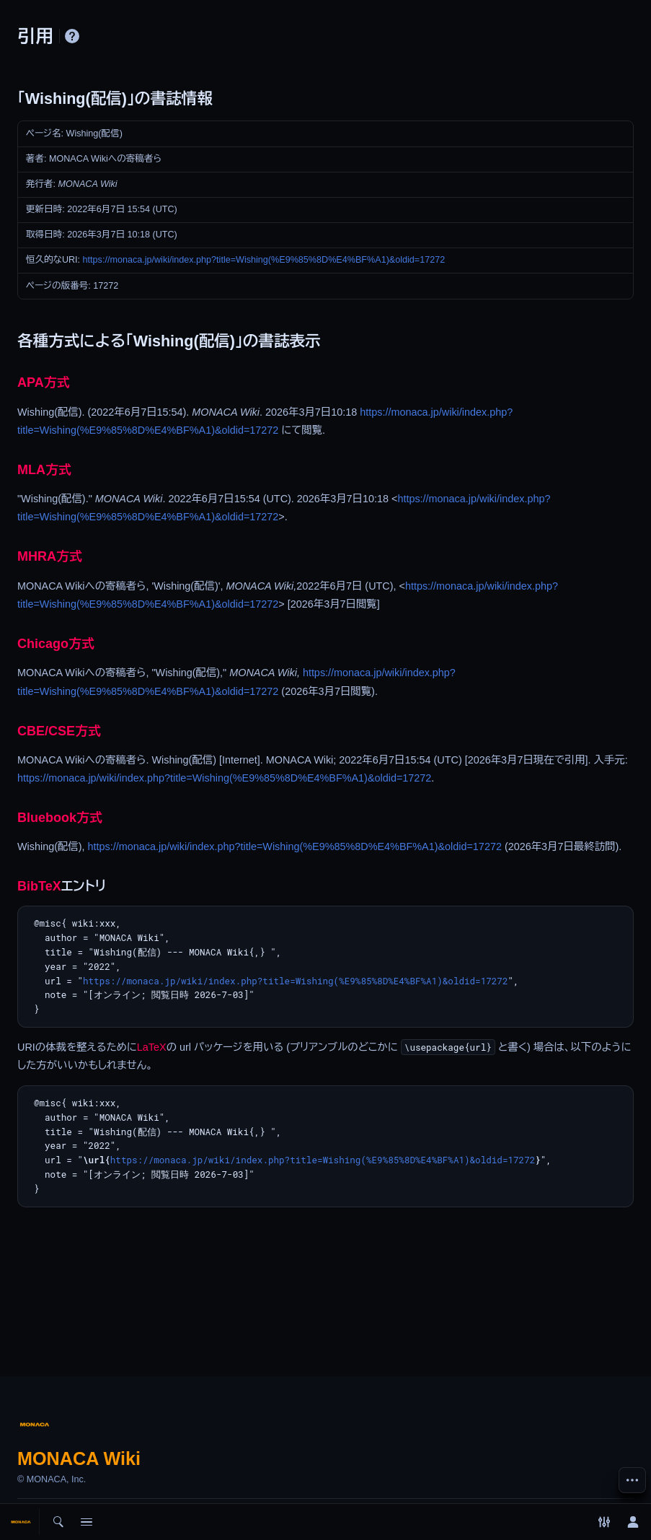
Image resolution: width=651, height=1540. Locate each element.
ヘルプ (72, 36)
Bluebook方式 (59, 817)
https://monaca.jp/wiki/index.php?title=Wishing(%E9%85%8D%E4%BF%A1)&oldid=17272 (264, 260)
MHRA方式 (49, 556)
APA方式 (43, 382)
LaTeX (152, 1047)
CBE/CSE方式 (59, 731)
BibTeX (39, 886)
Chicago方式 (55, 643)
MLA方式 (44, 470)
